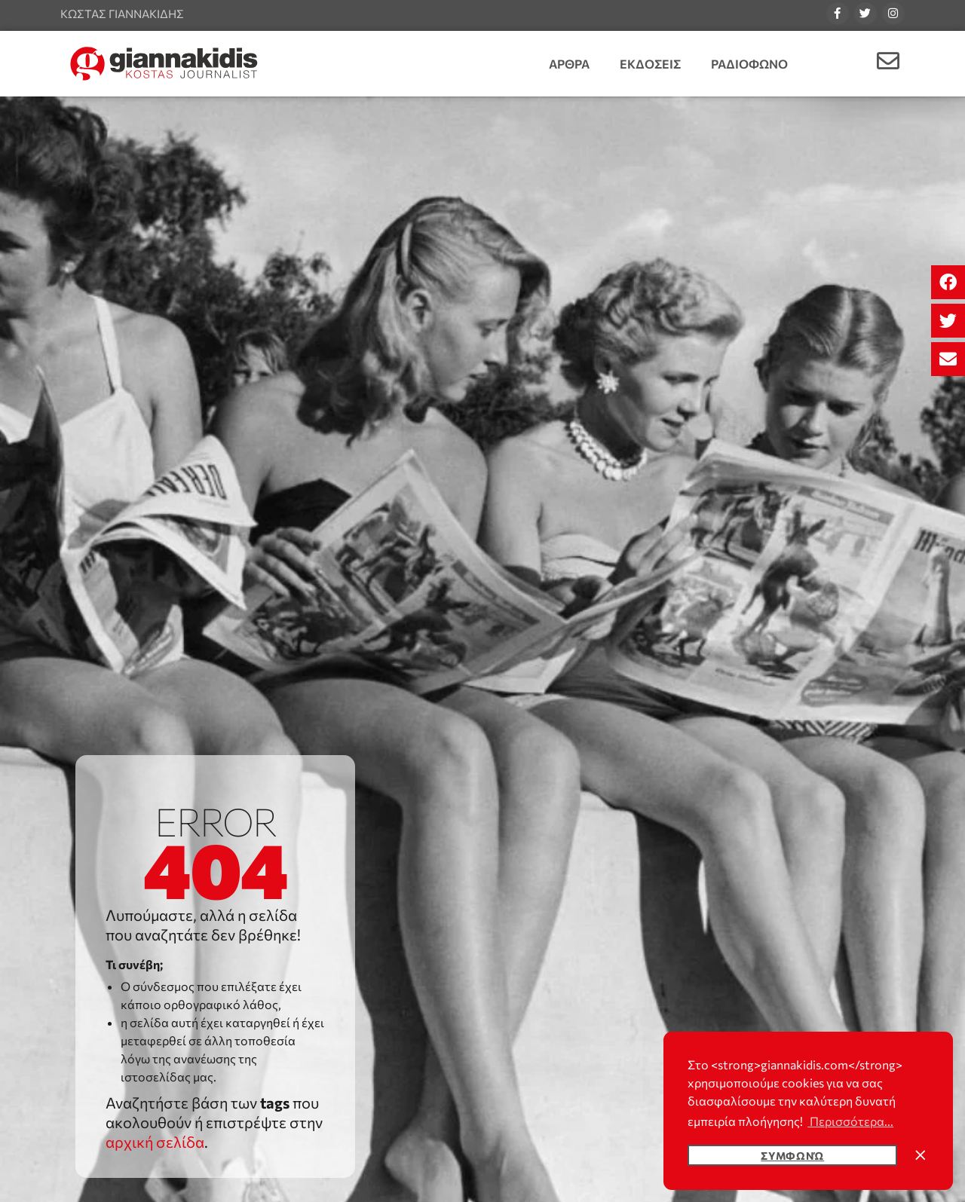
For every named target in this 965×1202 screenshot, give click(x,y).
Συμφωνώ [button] (792, 1155)
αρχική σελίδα (155, 1142)
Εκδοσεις (650, 64)
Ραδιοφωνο (749, 64)
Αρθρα (569, 64)
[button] (948, 282)
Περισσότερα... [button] (850, 1121)
